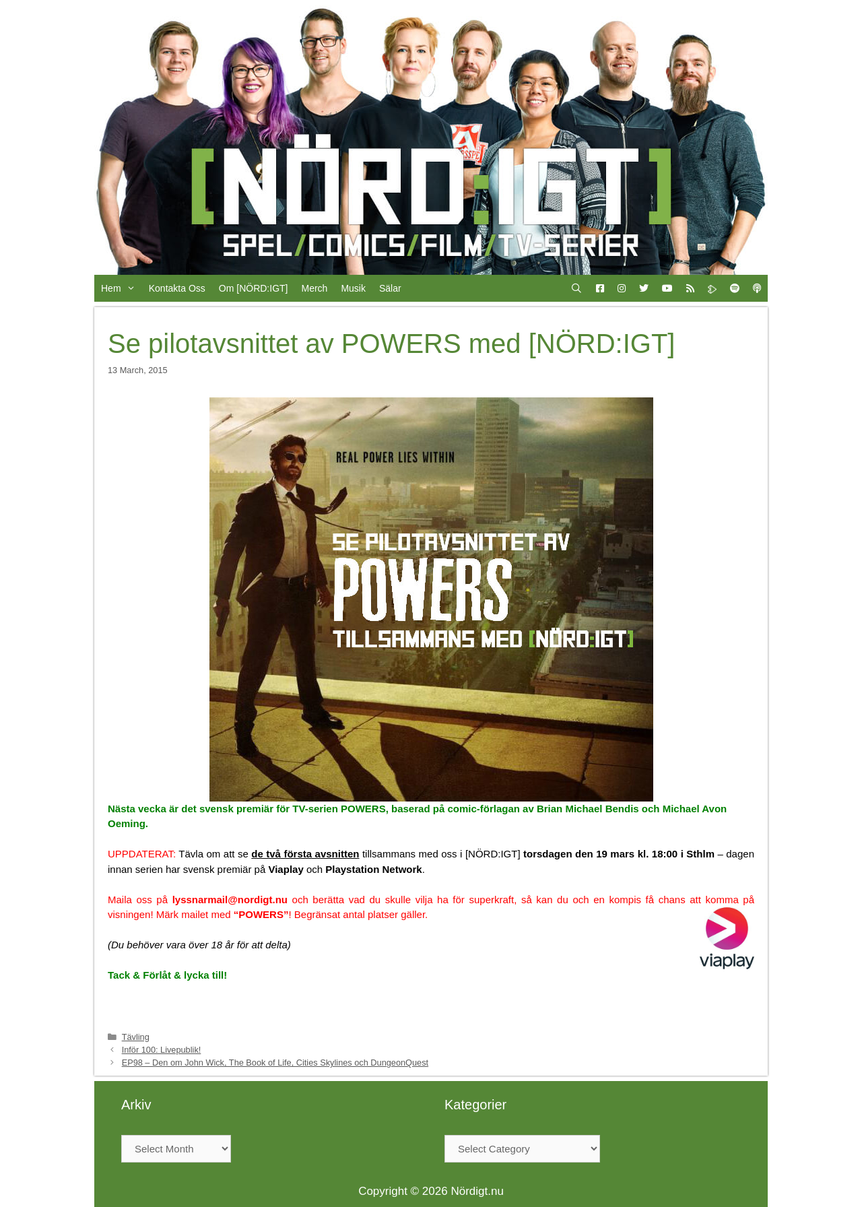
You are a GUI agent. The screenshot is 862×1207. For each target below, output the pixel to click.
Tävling (136, 1037)
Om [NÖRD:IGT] (253, 288)
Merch (314, 288)
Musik (353, 288)
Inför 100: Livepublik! (161, 1050)
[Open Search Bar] (576, 288)
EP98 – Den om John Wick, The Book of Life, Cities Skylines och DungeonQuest (275, 1062)
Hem (121, 288)
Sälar (390, 288)
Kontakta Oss (177, 288)
